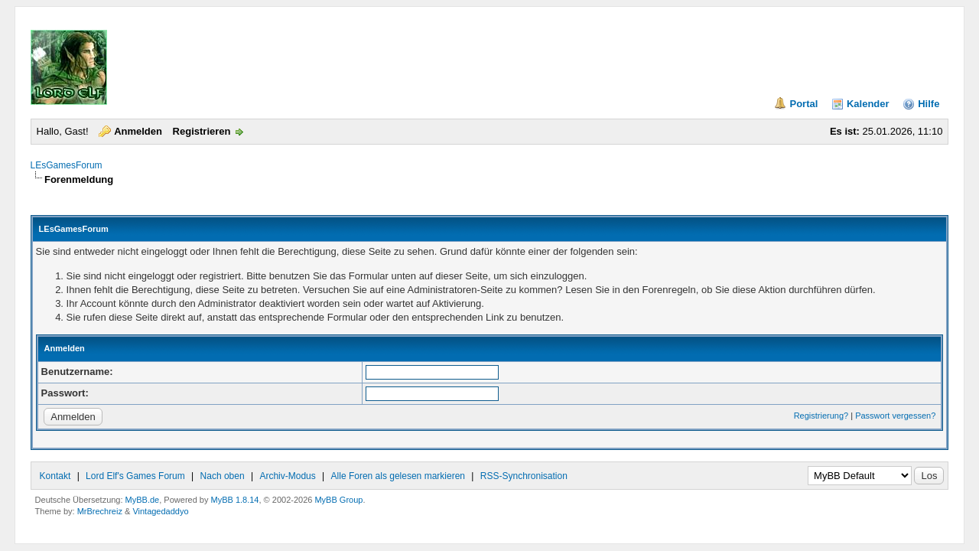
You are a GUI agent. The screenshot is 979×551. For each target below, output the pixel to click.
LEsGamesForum (66, 165)
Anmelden (138, 131)
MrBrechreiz (99, 511)
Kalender (868, 103)
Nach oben (222, 476)
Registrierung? (821, 415)
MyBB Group (338, 499)
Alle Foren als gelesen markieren (398, 476)
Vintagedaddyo (160, 511)
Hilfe (928, 103)
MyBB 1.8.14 (235, 499)
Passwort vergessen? (895, 415)
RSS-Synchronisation (524, 476)
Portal (803, 103)
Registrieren (202, 131)
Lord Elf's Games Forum (135, 476)
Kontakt (55, 476)
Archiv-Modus (287, 476)
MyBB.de (142, 499)
